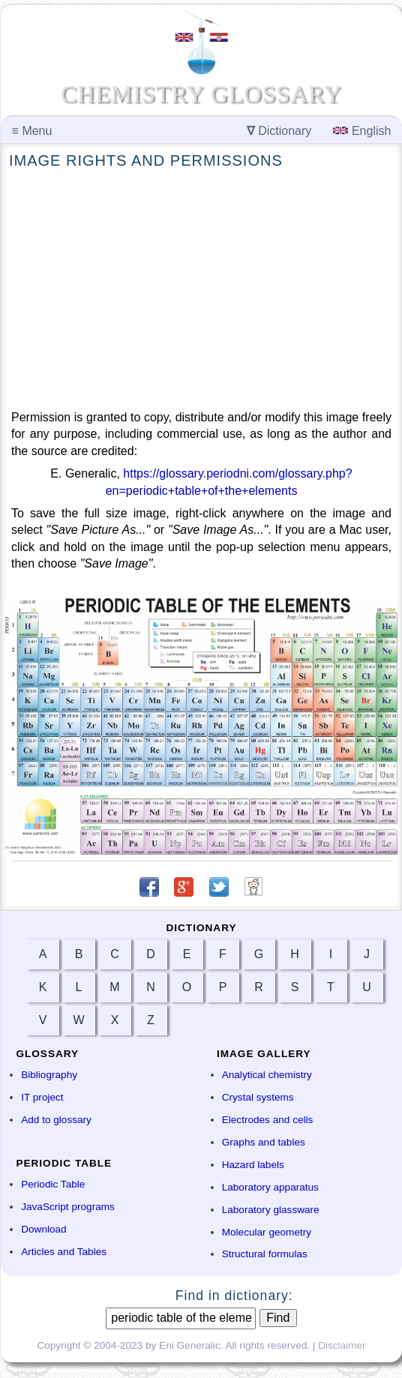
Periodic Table (53, 1184)
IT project (42, 1097)
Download (43, 1229)
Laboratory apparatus (270, 1187)
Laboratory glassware (271, 1209)
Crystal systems (258, 1097)
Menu (32, 130)
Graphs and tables (263, 1142)
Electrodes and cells (268, 1119)
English (362, 130)
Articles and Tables (63, 1251)
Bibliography (49, 1074)
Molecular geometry (266, 1232)
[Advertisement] (201, 290)
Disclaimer (341, 1345)
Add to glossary (56, 1119)
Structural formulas (265, 1254)
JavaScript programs (68, 1206)
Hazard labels (253, 1164)
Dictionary (279, 130)
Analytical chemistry (267, 1074)
